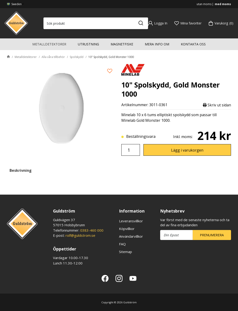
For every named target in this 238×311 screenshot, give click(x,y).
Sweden (16, 4)
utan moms (204, 4)
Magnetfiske (122, 44)
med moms (223, 4)
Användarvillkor (131, 236)
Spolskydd (76, 57)
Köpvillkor (127, 228)
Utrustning (88, 44)
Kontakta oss (193, 44)
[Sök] (141, 23)
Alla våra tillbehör (53, 57)
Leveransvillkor (131, 221)
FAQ (122, 244)
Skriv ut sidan (217, 105)
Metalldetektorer (49, 44)
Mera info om (157, 44)
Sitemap (125, 251)
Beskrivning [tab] (21, 170)
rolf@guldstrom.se (80, 235)
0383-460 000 (91, 230)
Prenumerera (212, 235)
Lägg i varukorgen (187, 150)
